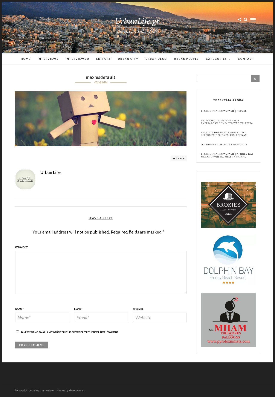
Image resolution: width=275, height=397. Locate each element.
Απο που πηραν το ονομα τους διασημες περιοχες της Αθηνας (224, 134)
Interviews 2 (77, 58)
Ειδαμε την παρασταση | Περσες (224, 111)
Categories (216, 58)
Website (138, 309)
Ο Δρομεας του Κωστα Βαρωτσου (224, 144)
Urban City (128, 58)
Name (19, 309)
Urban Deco (156, 58)
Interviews (48, 58)
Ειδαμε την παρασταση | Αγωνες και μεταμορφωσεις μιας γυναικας (227, 155)
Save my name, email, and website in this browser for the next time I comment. (69, 332)
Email (78, 309)
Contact (246, 58)
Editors (103, 58)
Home (26, 58)
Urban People (186, 58)
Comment (21, 247)
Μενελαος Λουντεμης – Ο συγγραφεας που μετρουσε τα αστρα (227, 122)
